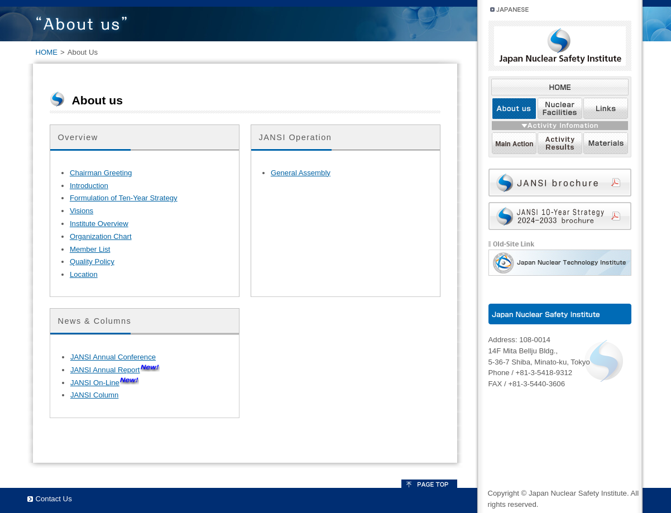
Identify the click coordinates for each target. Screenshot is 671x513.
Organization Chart (101, 236)
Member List (90, 249)
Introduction (89, 185)
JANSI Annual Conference (113, 357)
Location (84, 274)
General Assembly (300, 173)
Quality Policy (92, 261)
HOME (47, 52)
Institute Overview (99, 223)
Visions (81, 211)
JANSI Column (94, 395)
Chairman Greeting (101, 173)
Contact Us (54, 499)
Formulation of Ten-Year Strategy (124, 198)
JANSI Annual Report (105, 370)
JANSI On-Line (94, 382)
